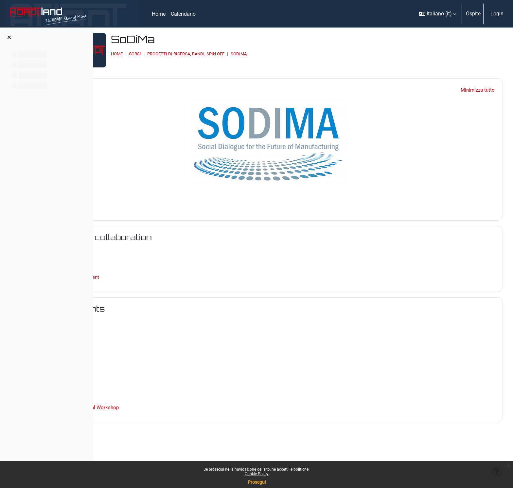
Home (178, 53)
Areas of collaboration (175, 232)
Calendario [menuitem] (183, 14)
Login (497, 13)
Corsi (196, 53)
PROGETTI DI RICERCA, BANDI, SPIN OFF (246, 53)
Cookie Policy (257, 474)
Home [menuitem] (159, 14)
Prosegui (257, 482)
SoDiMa (300, 53)
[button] (437, 13)
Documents (152, 303)
